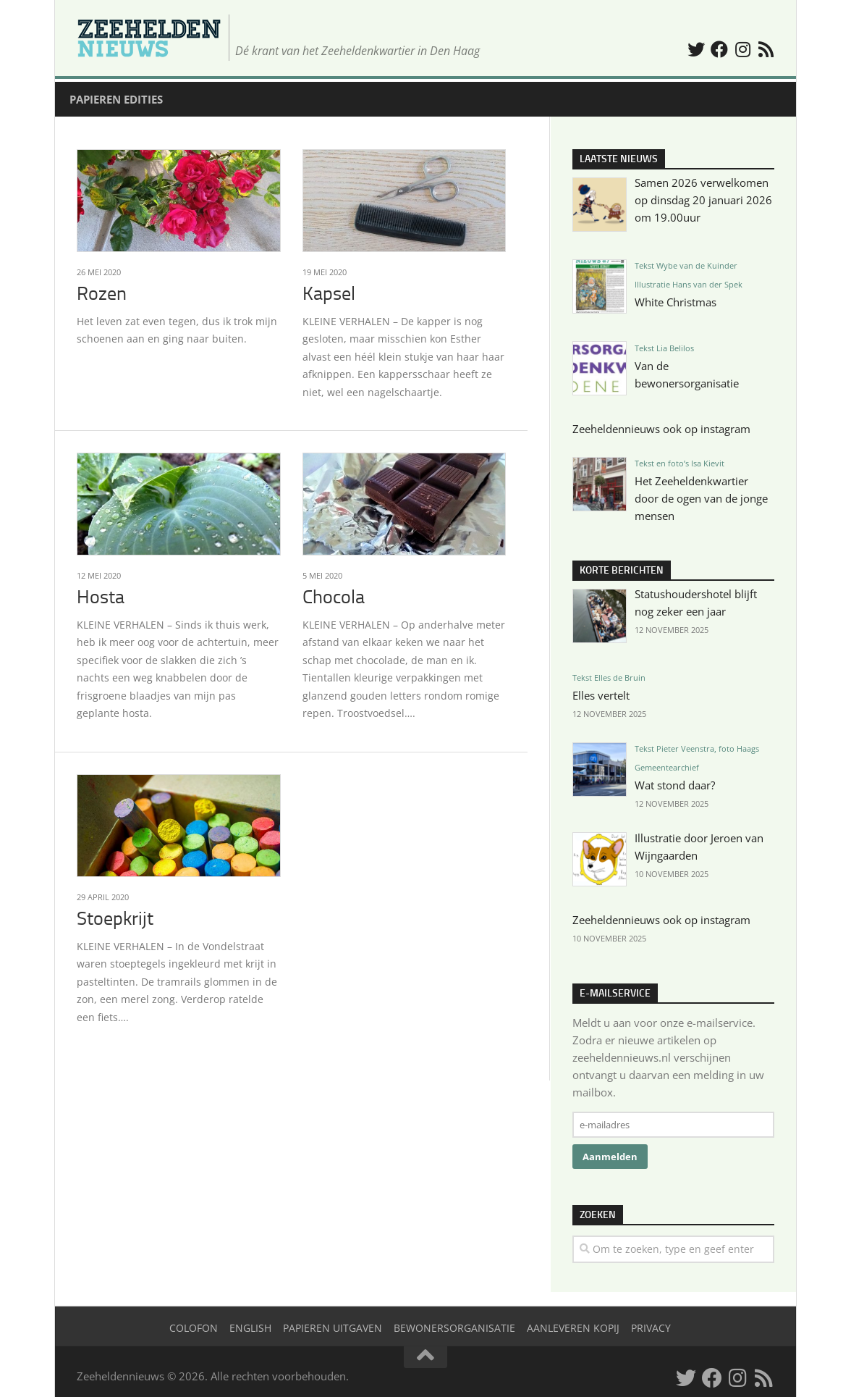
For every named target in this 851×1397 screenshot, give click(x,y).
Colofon (193, 1328)
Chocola (333, 597)
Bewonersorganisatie (454, 1328)
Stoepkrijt (115, 918)
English (250, 1328)
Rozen (102, 293)
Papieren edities (116, 99)
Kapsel (328, 293)
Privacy (651, 1328)
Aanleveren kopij (573, 1328)
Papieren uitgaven (332, 1328)
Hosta (100, 597)
